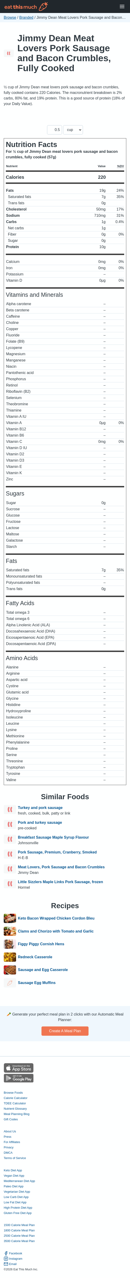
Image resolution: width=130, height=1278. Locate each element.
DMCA (8, 1152)
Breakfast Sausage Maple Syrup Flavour (53, 837)
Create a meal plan (65, 1031)
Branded (26, 17)
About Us (10, 1131)
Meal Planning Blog (16, 1114)
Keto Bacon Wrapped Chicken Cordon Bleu (56, 918)
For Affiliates (12, 1142)
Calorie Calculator (15, 1098)
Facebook (13, 1253)
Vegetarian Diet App (17, 1191)
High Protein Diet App (18, 1207)
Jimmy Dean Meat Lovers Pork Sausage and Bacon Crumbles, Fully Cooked (64, 53)
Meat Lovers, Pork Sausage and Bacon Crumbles (61, 867)
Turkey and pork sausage (40, 808)
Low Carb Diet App (16, 1197)
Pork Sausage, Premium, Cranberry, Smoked (57, 852)
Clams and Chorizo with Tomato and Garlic (56, 931)
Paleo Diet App (14, 1186)
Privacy (9, 1147)
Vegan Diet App (14, 1175)
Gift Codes (11, 1119)
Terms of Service (15, 1158)
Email (10, 1264)
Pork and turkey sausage (40, 822)
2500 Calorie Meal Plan (19, 1235)
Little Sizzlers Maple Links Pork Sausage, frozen (60, 882)
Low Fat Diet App (15, 1202)
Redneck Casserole (35, 957)
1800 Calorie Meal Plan (19, 1230)
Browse (10, 17)
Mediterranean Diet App (19, 1181)
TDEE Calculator (15, 1103)
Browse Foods (13, 1092)
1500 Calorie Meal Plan (19, 1225)
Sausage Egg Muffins (37, 982)
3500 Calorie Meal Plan (19, 1241)
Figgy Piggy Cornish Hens (41, 944)
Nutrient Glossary (15, 1108)
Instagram (13, 1258)
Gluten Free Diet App (18, 1213)
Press (7, 1136)
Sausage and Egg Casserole (43, 970)
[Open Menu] (122, 6)
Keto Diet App (13, 1170)
